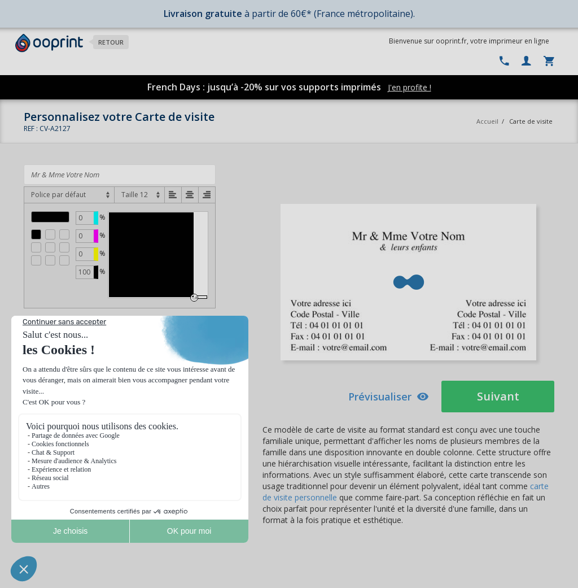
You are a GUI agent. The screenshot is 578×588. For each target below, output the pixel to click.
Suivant (498, 396)
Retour (111, 42)
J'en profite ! (409, 87)
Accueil (487, 121)
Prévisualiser (388, 396)
